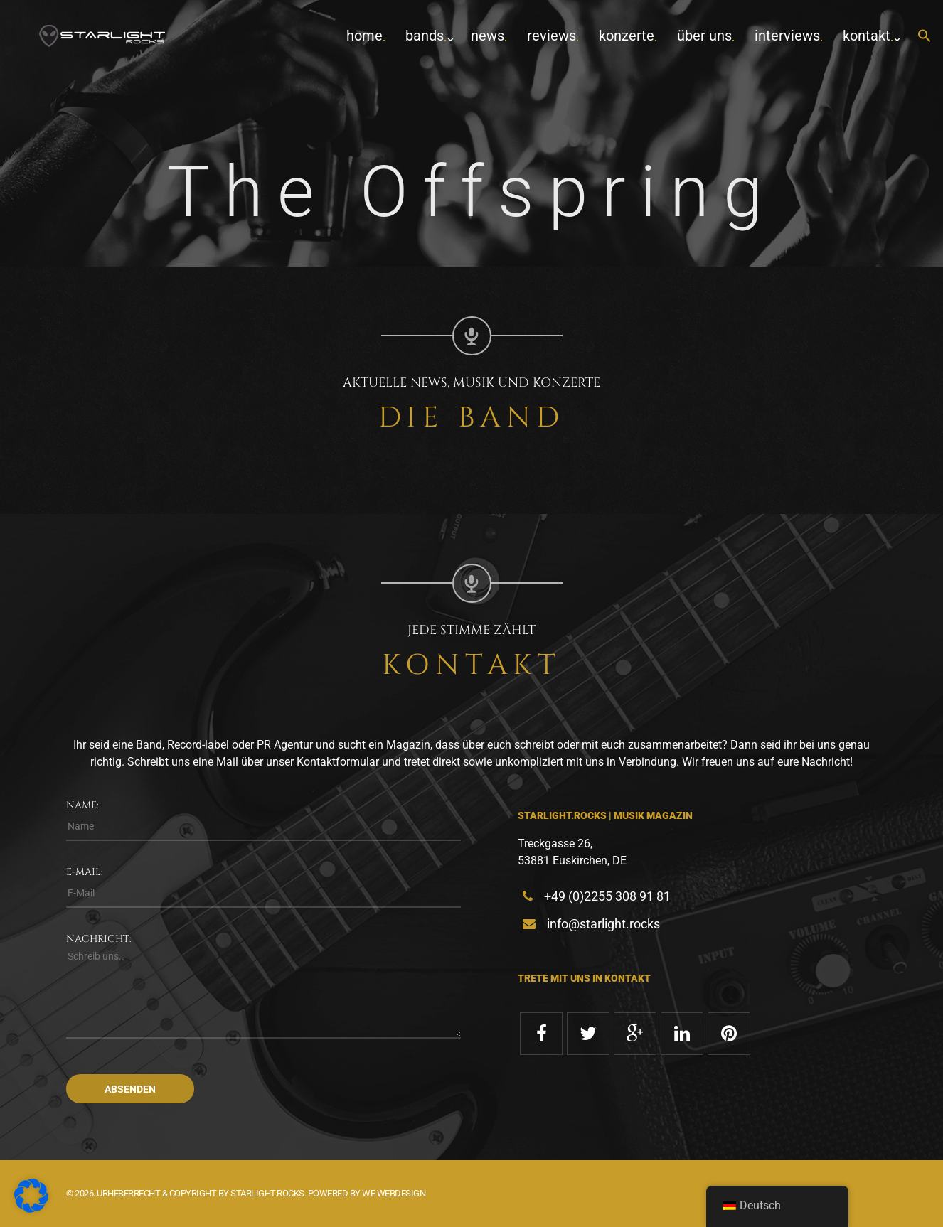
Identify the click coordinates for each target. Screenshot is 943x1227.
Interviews (787, 35)
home (364, 35)
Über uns (704, 35)
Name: (82, 805)
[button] (924, 36)
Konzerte (626, 35)
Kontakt (866, 35)
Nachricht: (99, 938)
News (487, 35)
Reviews (551, 35)
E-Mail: (84, 872)
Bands (424, 35)
